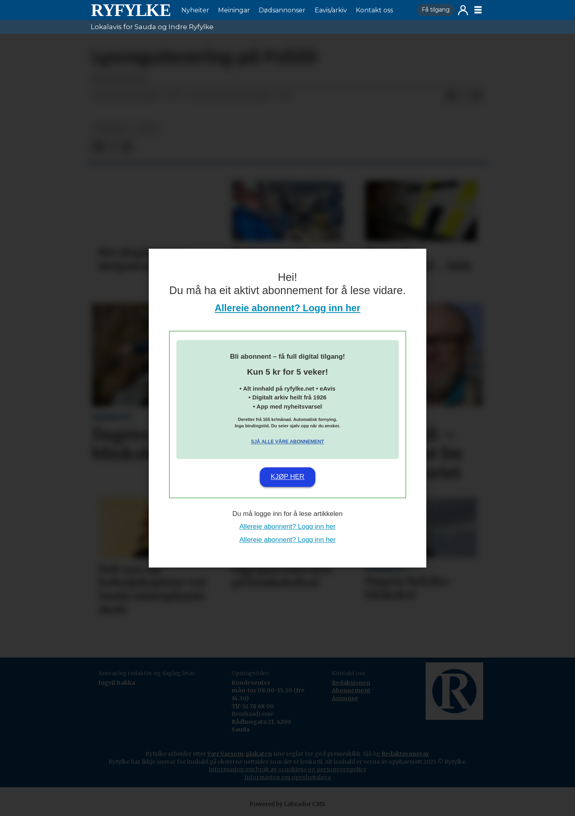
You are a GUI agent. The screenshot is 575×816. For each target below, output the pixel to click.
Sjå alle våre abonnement (287, 442)
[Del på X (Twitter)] (464, 96)
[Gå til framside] (131, 10)
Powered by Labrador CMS (287, 804)
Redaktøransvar (405, 753)
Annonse (345, 698)
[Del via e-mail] (476, 96)
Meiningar (234, 10)
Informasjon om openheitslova (287, 777)
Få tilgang (436, 9)
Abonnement (351, 690)
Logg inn (463, 10)
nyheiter (111, 129)
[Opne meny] (478, 10)
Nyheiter (195, 10)
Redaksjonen (351, 682)
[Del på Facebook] (451, 96)
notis (147, 129)
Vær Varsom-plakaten (239, 753)
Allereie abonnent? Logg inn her (288, 307)
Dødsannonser (282, 10)
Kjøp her (288, 477)
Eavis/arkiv (331, 10)
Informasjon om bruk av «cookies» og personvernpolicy (287, 769)
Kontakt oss (374, 10)
